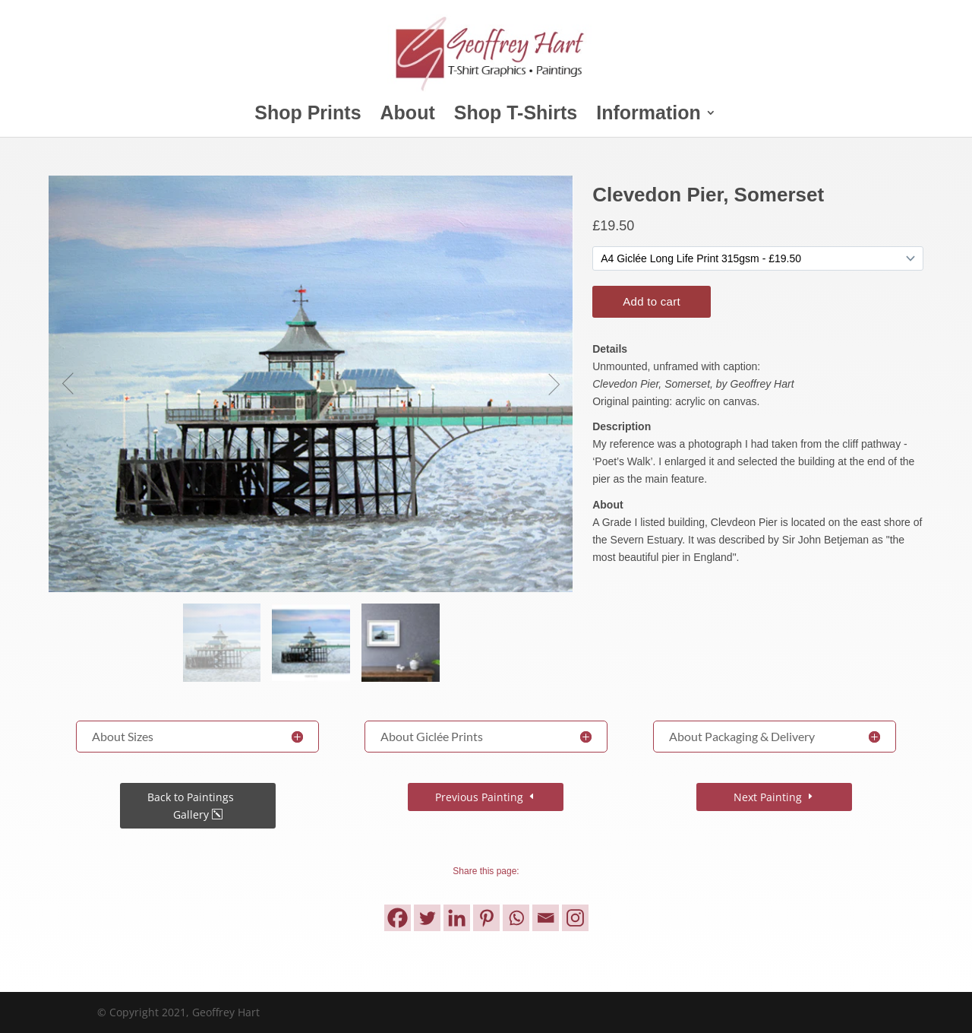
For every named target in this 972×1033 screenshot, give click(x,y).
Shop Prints (307, 115)
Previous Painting (479, 797)
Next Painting (768, 797)
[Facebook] (397, 918)
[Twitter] (427, 918)
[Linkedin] (456, 918)
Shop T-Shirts (516, 115)
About (407, 115)
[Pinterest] (486, 918)
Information (648, 115)
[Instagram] (575, 918)
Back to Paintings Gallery (190, 806)
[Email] (545, 918)
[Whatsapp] (516, 918)
